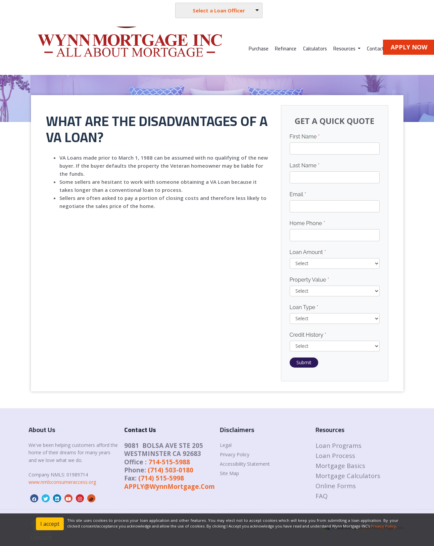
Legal (226, 445)
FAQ (322, 496)
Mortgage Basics (340, 465)
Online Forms (336, 485)
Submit (303, 362)
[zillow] (91, 499)
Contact (375, 48)
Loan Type (304, 307)
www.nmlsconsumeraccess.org (62, 482)
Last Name (305, 165)
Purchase (259, 48)
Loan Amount (308, 252)
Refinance (285, 48)
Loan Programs (338, 445)
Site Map (229, 473)
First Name (305, 136)
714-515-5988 (169, 462)
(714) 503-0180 (170, 470)
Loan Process (335, 455)
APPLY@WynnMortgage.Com (169, 486)
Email (298, 194)
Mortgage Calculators (348, 475)
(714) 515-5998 (161, 478)
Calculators (315, 48)
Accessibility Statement (245, 464)
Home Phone (307, 223)
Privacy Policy (234, 454)
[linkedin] (57, 499)
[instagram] (80, 499)
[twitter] (45, 499)
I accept (49, 524)
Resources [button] (344, 48)
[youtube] (68, 499)
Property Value (309, 280)
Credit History (308, 335)
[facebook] (34, 499)
